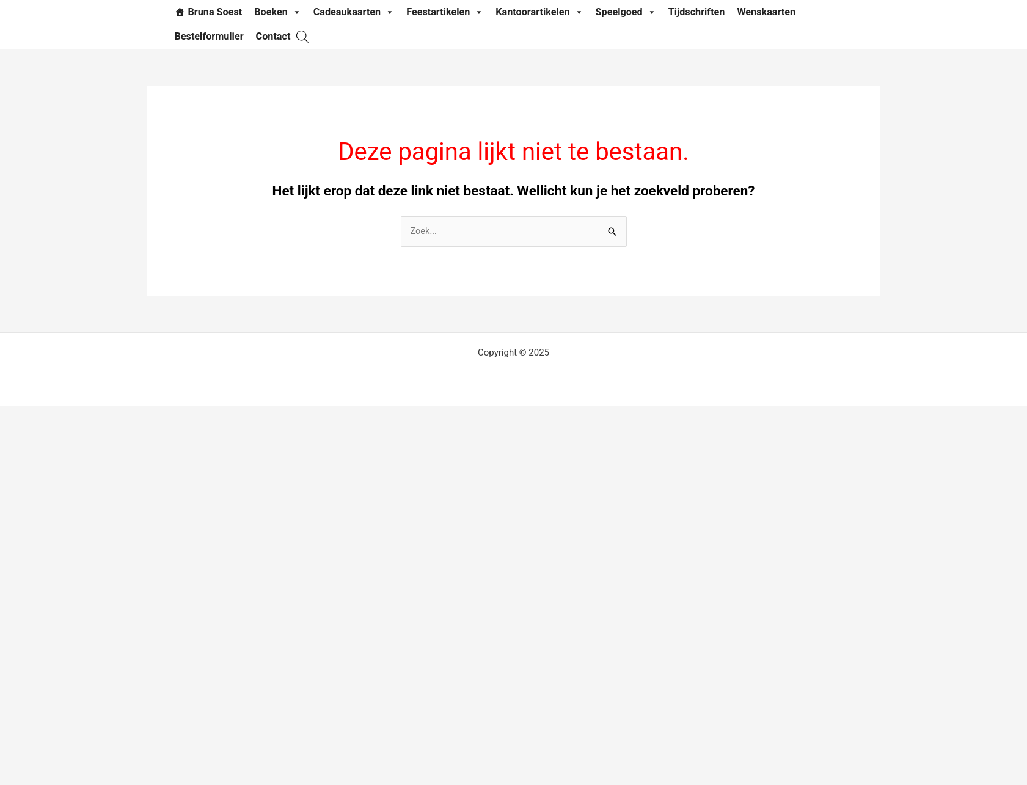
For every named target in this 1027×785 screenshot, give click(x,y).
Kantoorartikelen (539, 12)
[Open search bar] (302, 36)
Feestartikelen (444, 12)
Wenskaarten (766, 12)
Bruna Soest (215, 12)
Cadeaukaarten (353, 12)
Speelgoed (626, 12)
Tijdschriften (696, 12)
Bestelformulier (209, 36)
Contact (273, 36)
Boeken (277, 12)
